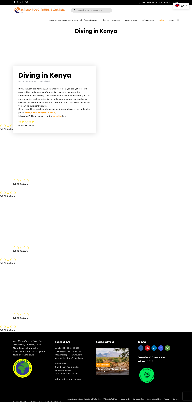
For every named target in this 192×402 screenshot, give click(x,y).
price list (57, 116)
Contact (171, 20)
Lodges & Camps (131, 20)
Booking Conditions (154, 399)
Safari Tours (116, 20)
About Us (105, 20)
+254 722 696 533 (169, 3)
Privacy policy (138, 399)
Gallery (161, 20)
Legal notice (126, 399)
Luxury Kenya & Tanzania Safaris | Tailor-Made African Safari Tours (73, 20)
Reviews (167, 399)
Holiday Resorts (148, 20)
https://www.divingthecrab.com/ (40, 112)
